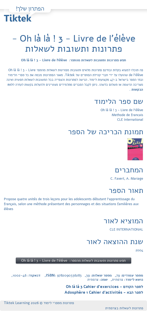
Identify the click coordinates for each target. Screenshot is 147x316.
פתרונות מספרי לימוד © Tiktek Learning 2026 (39, 302)
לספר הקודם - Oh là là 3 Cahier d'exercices (104, 286)
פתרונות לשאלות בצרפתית (124, 308)
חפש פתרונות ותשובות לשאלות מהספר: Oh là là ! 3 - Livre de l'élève (73, 60)
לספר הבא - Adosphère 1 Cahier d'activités (104, 292)
